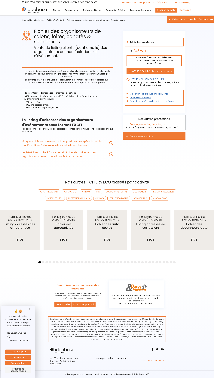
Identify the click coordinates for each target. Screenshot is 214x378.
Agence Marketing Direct (33, 20)
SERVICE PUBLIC (141, 198)
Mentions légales (102, 374)
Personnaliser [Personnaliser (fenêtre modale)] (18, 363)
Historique (100, 358)
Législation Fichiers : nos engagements (148, 94)
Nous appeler (63, 304)
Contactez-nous (154, 361)
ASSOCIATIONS (160, 198)
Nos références (125, 374)
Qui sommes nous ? (140, 136)
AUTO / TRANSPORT (49, 191)
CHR (98, 191)
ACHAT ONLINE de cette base (152, 71)
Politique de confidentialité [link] (18, 370)
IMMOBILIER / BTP (55, 198)
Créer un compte (166, 10)
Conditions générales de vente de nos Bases (151, 101)
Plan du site (121, 358)
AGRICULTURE (70, 191)
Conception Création (116, 10)
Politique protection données (78, 374)
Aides (110, 358)
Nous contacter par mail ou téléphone (146, 2)
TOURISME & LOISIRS (118, 198)
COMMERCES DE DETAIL (116, 191)
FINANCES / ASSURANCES (163, 191)
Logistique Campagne (140, 10)
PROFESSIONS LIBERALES (79, 198)
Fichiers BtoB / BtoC (55, 20)
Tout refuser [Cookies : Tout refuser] (18, 357)
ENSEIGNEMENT (139, 191)
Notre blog (184, 2)
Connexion (185, 10)
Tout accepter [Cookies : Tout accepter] (18, 351)
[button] (67, 143)
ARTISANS (86, 191)
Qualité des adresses (140, 97)
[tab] (67, 143)
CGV (114, 374)
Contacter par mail (83, 304)
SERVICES (99, 198)
